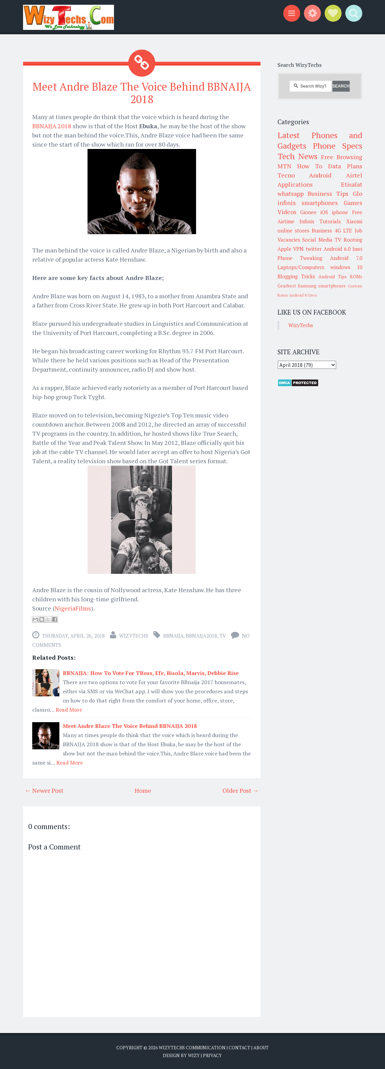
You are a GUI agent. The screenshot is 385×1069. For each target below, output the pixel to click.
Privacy (212, 1055)
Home (143, 790)
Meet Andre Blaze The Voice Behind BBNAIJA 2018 (142, 92)
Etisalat (351, 184)
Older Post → (241, 790)
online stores (293, 230)
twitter (314, 248)
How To (309, 166)
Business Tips (328, 193)
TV (222, 635)
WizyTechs (133, 635)
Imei (357, 248)
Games (353, 203)
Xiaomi (354, 221)
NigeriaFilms (73, 608)
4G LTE (343, 230)
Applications (295, 184)
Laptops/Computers (300, 267)
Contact (239, 1048)
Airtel (354, 175)
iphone (340, 212)
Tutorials (330, 221)
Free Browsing (341, 157)
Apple (284, 248)
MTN (284, 166)
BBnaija (173, 635)
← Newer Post (44, 790)
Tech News (297, 156)
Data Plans (345, 166)
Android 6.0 (337, 248)
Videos (286, 212)
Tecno (286, 175)
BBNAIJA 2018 (51, 126)
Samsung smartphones (322, 286)
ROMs (356, 277)
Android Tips (333, 277)
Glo (357, 193)
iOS (324, 212)
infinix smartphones (307, 203)
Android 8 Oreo (303, 295)
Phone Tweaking (299, 258)
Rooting (353, 239)
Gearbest (286, 286)
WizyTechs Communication (192, 1048)
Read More (69, 709)
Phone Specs (337, 145)
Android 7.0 (346, 258)
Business (322, 230)
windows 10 (346, 267)
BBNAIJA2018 (201, 635)
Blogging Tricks (296, 276)
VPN (298, 248)
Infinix (307, 221)
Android (320, 175)
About (261, 1048)
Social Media (317, 239)
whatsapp (290, 193)
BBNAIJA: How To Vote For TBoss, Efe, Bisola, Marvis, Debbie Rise (151, 673)
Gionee (308, 212)
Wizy (194, 1055)
